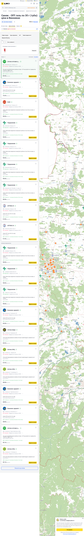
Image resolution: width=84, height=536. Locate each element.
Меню (2, 3)
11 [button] (53, 270)
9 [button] (61, 267)
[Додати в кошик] (33, 76)
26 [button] (47, 268)
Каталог (5, 11)
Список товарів (34, 3)
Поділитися (14, 22)
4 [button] (55, 243)
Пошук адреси (2, 29)
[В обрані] (36, 61)
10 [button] (54, 266)
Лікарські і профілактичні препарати (16, 11)
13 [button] (53, 272)
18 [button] (50, 260)
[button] (41, 277)
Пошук (2, 7)
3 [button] (61, 204)
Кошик (37, 3)
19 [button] (51, 264)
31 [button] (48, 264)
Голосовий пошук (36, 8)
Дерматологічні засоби (31, 11)
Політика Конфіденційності (69, 534)
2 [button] (42, 254)
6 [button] (61, 331)
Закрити (83, 518)
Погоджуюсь (69, 529)
